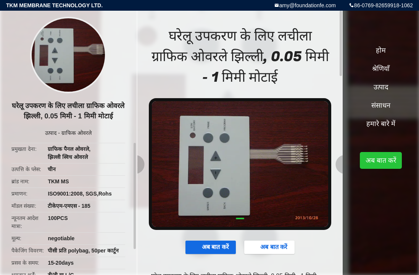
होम (381, 50)
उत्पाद (50, 133)
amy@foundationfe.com (307, 5)
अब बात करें (211, 247)
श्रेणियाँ (381, 69)
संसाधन (380, 105)
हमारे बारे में (380, 124)
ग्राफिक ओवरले (76, 133)
